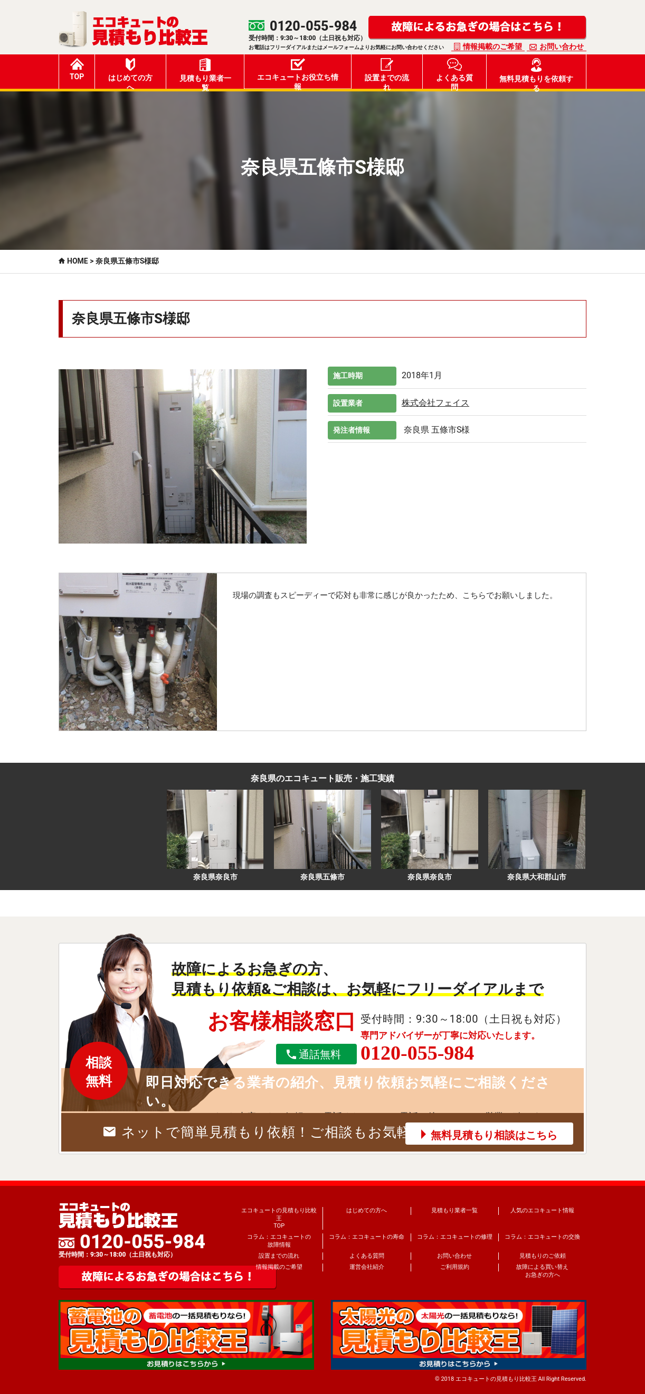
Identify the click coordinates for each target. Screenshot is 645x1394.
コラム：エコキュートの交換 (542, 1236)
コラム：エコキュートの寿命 (366, 1236)
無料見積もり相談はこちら (494, 1135)
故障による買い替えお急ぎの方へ (542, 1271)
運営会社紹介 (366, 1267)
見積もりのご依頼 (542, 1255)
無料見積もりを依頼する (536, 73)
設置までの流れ (387, 73)
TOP (77, 69)
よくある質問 (454, 73)
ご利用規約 (454, 1267)
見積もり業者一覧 (205, 73)
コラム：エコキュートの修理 (454, 1236)
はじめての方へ (130, 73)
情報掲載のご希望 (492, 46)
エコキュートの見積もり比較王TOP (279, 1218)
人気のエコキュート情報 (542, 1210)
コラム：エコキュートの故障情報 (279, 1240)
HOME (77, 261)
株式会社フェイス (435, 403)
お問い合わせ (561, 46)
